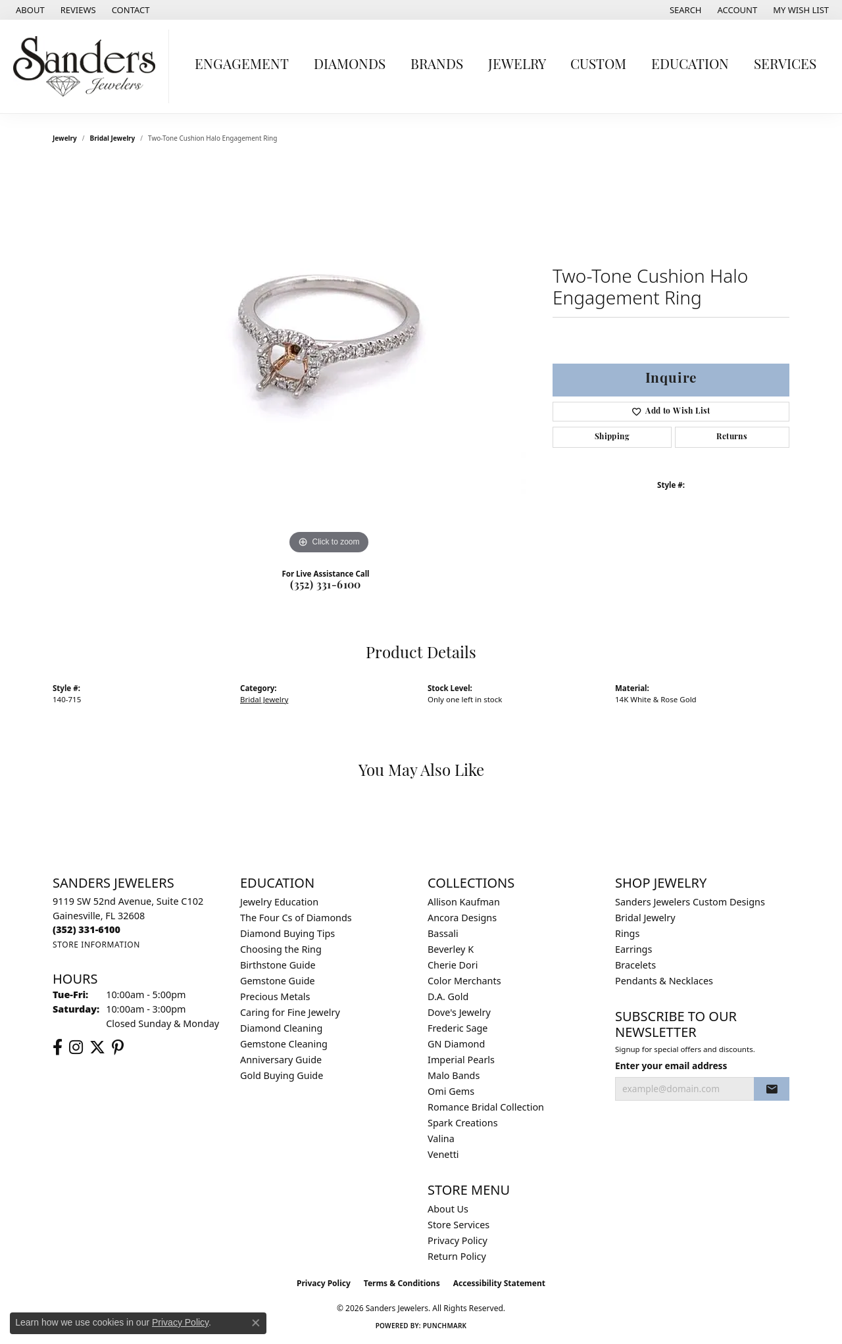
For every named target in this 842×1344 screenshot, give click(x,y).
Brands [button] (436, 65)
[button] (684, 10)
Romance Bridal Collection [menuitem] (486, 1107)
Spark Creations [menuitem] (463, 1122)
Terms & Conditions (402, 1283)
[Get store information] (96, 944)
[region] (329, 360)
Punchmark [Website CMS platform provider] (445, 1325)
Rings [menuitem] (627, 933)
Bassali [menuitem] (443, 933)
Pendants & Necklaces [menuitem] (664, 980)
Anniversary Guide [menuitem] (281, 1059)
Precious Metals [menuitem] (275, 996)
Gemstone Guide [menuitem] (277, 980)
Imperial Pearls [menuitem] (461, 1059)
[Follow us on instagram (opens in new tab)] (76, 1047)
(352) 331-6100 (325, 586)
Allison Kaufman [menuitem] (464, 902)
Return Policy (457, 1256)
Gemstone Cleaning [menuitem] (284, 1044)
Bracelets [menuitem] (635, 965)
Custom (598, 65)
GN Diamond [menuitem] (456, 1044)
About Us (448, 1209)
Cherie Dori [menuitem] (453, 965)
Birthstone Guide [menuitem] (278, 965)
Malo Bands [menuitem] (454, 1075)
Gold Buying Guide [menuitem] (281, 1075)
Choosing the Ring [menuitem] (281, 949)
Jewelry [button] (517, 65)
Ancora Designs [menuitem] (462, 917)
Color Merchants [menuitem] (464, 980)
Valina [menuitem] (441, 1138)
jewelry (65, 138)
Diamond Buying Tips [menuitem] (287, 933)
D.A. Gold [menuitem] (448, 996)
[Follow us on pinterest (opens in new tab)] (118, 1047)
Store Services (458, 1224)
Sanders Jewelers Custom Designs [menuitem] (690, 902)
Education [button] (690, 65)
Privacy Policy (457, 1240)
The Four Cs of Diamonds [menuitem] (296, 917)
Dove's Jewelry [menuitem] (459, 1012)
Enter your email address (671, 1065)
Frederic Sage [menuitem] (457, 1028)
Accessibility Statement (499, 1283)
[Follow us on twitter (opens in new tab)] (97, 1047)
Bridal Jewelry (113, 138)
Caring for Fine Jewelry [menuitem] (290, 1012)
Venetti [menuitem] (443, 1154)
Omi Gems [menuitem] (451, 1091)
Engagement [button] (242, 65)
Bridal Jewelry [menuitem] (645, 917)
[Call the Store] (86, 929)
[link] (29, 10)
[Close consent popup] (256, 1323)
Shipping (612, 437)
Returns (731, 437)
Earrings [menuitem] (633, 949)
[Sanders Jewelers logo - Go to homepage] (88, 66)
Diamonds (349, 65)
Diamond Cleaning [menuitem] (281, 1028)
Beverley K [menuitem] (451, 949)
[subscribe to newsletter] (771, 1089)
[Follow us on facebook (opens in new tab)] (57, 1047)
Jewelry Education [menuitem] (279, 902)
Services (785, 65)
